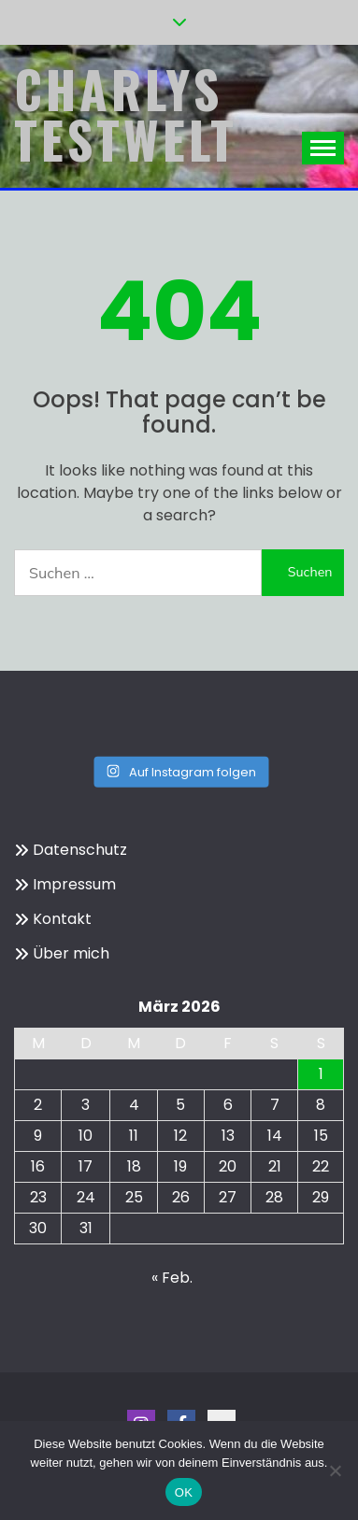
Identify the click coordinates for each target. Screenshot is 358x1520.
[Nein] (334, 1470)
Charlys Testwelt (125, 114)
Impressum (74, 884)
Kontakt (62, 919)
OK (184, 1492)
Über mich (71, 953)
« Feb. (172, 1277)
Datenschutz (80, 849)
